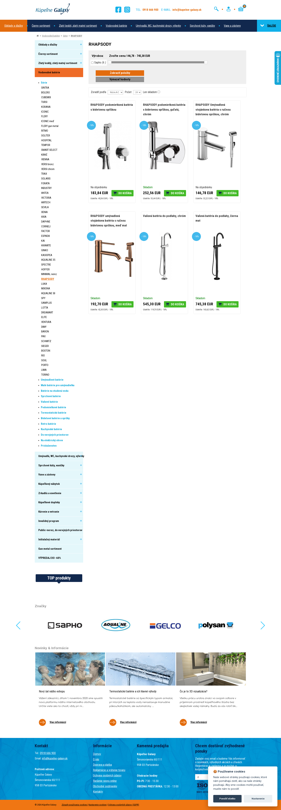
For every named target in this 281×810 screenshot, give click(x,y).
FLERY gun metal (49, 126)
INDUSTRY (46, 188)
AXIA (43, 216)
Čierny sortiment (41, 25)
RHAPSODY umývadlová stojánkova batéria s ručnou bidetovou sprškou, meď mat (109, 220)
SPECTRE (46, 264)
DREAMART (47, 312)
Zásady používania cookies (74, 804)
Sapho (98, 62)
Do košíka (125, 193)
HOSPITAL (46, 140)
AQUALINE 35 (48, 259)
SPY (43, 298)
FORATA (45, 183)
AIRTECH (45, 202)
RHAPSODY (76, 35)
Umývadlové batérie (52, 379)
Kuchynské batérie (51, 429)
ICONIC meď (47, 121)
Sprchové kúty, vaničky (202, 25)
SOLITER (45, 135)
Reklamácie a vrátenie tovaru (109, 770)
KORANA (46, 106)
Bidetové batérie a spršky (55, 418)
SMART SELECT (49, 149)
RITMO (44, 130)
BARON (45, 331)
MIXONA (45, 288)
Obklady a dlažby (13, 25)
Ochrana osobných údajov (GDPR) (123, 804)
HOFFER (45, 269)
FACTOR (45, 231)
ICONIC (45, 111)
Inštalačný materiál (49, 539)
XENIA (44, 212)
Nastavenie (258, 798)
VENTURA (46, 322)
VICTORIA (46, 197)
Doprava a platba (102, 764)
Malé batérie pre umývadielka (57, 385)
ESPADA (45, 236)
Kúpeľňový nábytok (49, 483)
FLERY (44, 116)
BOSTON (45, 350)
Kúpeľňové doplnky (49, 502)
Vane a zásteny (232, 25)
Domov (97, 754)
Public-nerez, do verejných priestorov (60, 530)
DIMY (43, 326)
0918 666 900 (48, 753)
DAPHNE (45, 221)
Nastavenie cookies (97, 804)
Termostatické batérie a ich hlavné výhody (132, 691)
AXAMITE (46, 245)
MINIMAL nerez (49, 274)
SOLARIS (46, 178)
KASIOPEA (46, 255)
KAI (43, 240)
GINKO (44, 250)
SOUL (44, 360)
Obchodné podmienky (105, 786)
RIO (43, 355)
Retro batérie (48, 423)
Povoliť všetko (227, 798)
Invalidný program (48, 521)
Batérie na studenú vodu (54, 390)
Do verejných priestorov (54, 434)
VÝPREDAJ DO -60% (49, 558)
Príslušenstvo (49, 445)
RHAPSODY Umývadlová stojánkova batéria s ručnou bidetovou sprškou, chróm (213, 109)
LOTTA (44, 307)
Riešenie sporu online (105, 781)
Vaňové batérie (49, 401)
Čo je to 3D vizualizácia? (193, 691)
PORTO (44, 365)
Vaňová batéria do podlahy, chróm (164, 216)
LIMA (44, 369)
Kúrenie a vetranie (48, 511)
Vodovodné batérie (116, 25)
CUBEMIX (46, 97)
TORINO (45, 374)
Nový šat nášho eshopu (52, 691)
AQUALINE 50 (48, 293)
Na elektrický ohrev (52, 440)
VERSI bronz (47, 164)
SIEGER (45, 346)
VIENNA (45, 159)
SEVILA (45, 207)
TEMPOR (45, 145)
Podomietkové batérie (53, 407)
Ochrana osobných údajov (107, 775)
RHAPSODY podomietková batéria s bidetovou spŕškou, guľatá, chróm (164, 109)
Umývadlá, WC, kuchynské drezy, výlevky (158, 25)
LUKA (44, 283)
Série (65, 35)
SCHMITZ (46, 341)
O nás (96, 759)
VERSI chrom (47, 169)
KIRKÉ (44, 154)
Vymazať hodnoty (119, 79)
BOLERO (45, 92)
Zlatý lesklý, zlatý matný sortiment (78, 25)
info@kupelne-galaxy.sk (55, 758)
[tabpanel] (70, 691)
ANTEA (45, 193)
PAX (43, 336)
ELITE (44, 317)
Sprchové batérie (51, 396)
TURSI (44, 102)
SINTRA (45, 87)
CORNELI (46, 226)
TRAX (44, 173)
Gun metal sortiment (50, 548)
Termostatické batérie (53, 412)
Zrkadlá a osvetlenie (49, 493)
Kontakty (98, 791)
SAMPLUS (46, 302)
